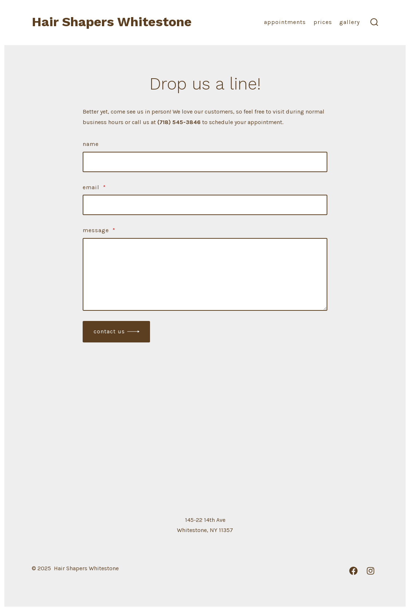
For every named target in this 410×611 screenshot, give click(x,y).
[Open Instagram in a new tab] (370, 571)
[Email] (205, 205)
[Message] (205, 274)
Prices (323, 22)
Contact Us (109, 331)
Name (91, 143)
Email (94, 187)
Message (99, 230)
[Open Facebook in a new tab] (353, 571)
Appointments (285, 22)
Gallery (349, 22)
